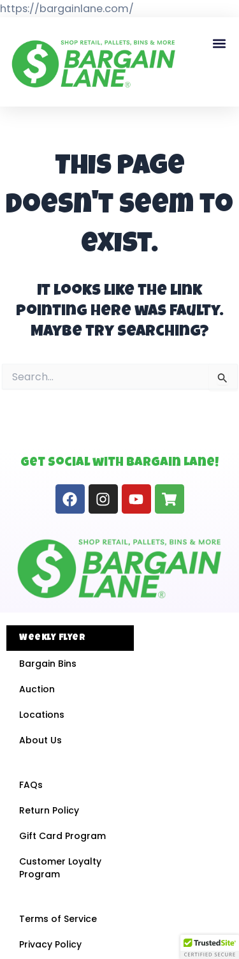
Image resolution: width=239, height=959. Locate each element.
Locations (41, 714)
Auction (37, 689)
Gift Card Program (62, 835)
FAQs (31, 784)
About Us (40, 740)
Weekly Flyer (52, 638)
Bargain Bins (47, 663)
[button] (218, 43)
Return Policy (49, 810)
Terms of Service (58, 918)
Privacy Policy (50, 944)
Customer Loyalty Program (60, 868)
